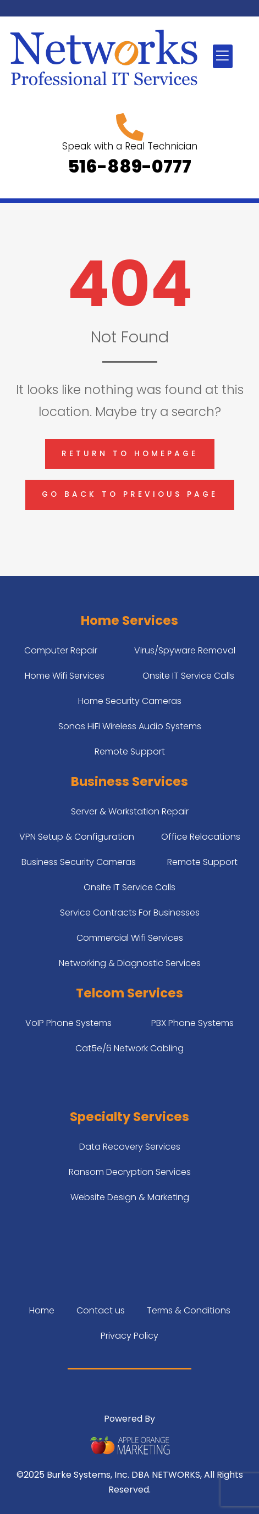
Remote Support (130, 751)
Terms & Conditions (188, 1310)
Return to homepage (130, 453)
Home (41, 1310)
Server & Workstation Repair (130, 811)
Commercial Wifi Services (129, 937)
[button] (223, 56)
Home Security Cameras (129, 701)
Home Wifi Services (64, 675)
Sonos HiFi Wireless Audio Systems (129, 726)
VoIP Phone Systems (68, 1023)
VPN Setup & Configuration (76, 836)
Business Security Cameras (78, 862)
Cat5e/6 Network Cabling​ (129, 1048)
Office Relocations (200, 836)
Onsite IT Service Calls (188, 675)
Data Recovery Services (129, 1146)
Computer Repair (60, 650)
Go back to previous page (130, 494)
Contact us (100, 1310)
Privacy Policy (129, 1335)
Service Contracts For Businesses (130, 912)
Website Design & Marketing (129, 1197)
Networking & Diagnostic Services (130, 963)
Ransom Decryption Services (130, 1172)
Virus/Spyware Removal (184, 650)
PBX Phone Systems (192, 1023)
